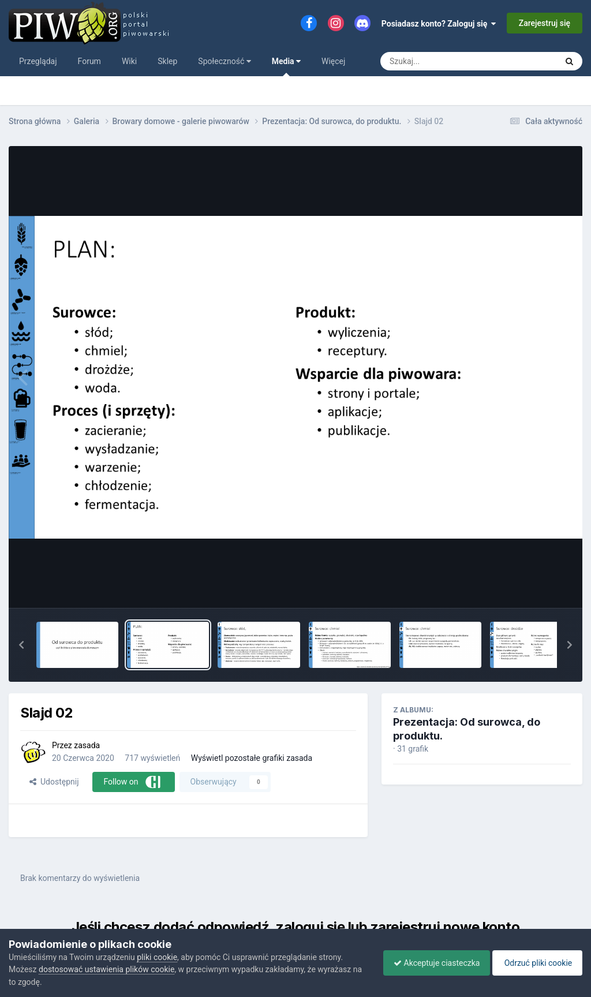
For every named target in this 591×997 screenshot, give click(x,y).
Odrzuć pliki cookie (535, 963)
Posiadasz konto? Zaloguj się (438, 23)
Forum (89, 61)
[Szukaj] (442, 61)
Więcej (333, 61)
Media (286, 66)
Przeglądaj (38, 61)
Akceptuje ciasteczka (431, 963)
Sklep (167, 61)
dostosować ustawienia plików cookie (106, 969)
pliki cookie (157, 957)
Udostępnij (53, 781)
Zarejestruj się (544, 23)
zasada (87, 745)
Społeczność (224, 61)
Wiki (129, 61)
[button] (21, 645)
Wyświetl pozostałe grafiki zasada (251, 758)
